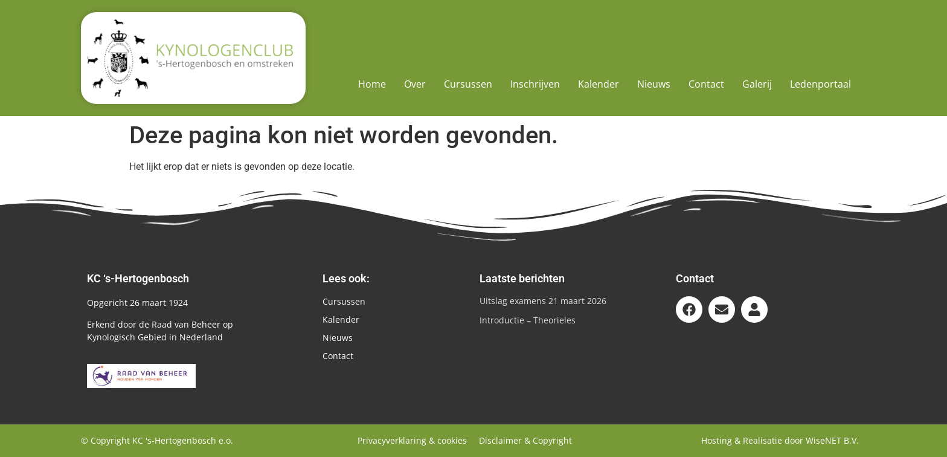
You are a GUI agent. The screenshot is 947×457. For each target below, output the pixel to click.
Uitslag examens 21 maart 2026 (543, 300)
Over (415, 84)
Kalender (598, 84)
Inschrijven (535, 84)
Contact (706, 84)
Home (372, 84)
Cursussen (468, 84)
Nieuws (653, 84)
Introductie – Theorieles (528, 320)
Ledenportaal (820, 84)
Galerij (757, 84)
